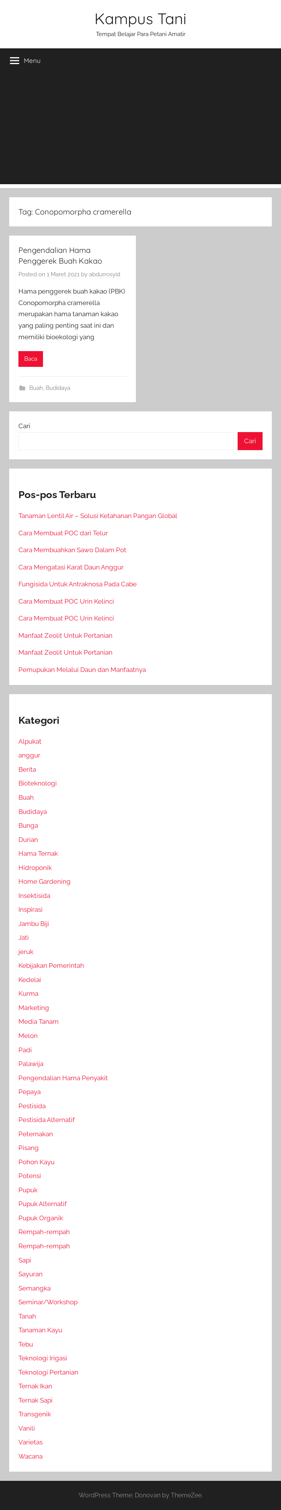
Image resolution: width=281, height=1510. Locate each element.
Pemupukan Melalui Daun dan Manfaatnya (82, 669)
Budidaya (58, 388)
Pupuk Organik (40, 1218)
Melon (28, 1036)
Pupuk (28, 1190)
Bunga (28, 825)
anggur (29, 755)
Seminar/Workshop (48, 1302)
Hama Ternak (38, 853)
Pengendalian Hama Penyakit (63, 1078)
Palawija (30, 1064)
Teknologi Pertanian (48, 1372)
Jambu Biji (33, 923)
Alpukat (29, 741)
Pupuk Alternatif (42, 1204)
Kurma (28, 993)
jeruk (25, 952)
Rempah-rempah (44, 1232)
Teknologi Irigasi (42, 1358)
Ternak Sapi (35, 1400)
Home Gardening (44, 881)
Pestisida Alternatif (46, 1120)
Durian (28, 839)
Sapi (24, 1260)
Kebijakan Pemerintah (51, 965)
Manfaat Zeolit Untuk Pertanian (65, 635)
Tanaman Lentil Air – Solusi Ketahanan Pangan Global (97, 516)
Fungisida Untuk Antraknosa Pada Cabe (77, 584)
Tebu (25, 1344)
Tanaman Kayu (40, 1330)
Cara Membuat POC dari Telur (63, 533)
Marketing (33, 1008)
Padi (25, 1050)
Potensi (29, 1176)
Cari (24, 426)
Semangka (34, 1288)
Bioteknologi (37, 783)
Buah (36, 388)
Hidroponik (35, 867)
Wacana (30, 1456)
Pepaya (29, 1092)
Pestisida (32, 1106)
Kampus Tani (140, 18)
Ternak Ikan (35, 1386)
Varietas (30, 1442)
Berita (27, 769)
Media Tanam (38, 1021)
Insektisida (34, 895)
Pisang (28, 1148)
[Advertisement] (140, 130)
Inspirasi (30, 909)
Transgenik (34, 1414)
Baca (30, 358)
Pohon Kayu (36, 1162)
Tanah (27, 1316)
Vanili (26, 1428)
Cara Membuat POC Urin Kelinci (66, 601)
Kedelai (29, 980)
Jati (23, 937)
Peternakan (35, 1134)
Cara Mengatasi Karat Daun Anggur (71, 567)
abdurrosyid (104, 274)
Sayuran (30, 1274)
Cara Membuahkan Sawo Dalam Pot (72, 550)
